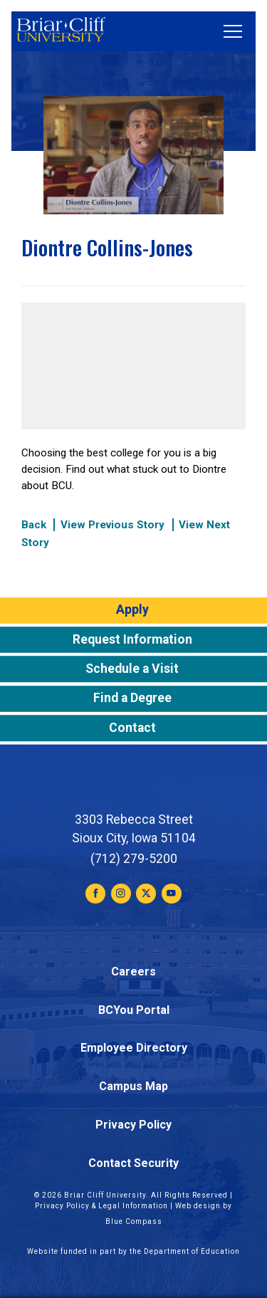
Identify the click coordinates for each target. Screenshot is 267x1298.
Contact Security (133, 1163)
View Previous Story (112, 524)
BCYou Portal (133, 1010)
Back (33, 524)
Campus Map (133, 1086)
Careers (133, 971)
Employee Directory (133, 1047)
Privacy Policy (133, 1124)
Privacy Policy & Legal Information (101, 1206)
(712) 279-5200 (133, 859)
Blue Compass (133, 1221)
